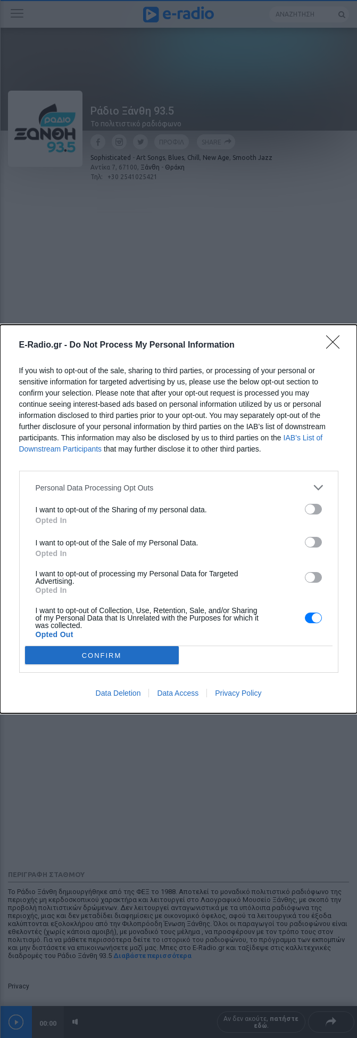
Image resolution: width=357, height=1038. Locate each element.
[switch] (313, 509)
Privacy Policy (238, 693)
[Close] (336, 345)
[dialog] (178, 519)
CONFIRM (102, 655)
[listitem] (179, 487)
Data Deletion (118, 693)
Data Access (177, 693)
